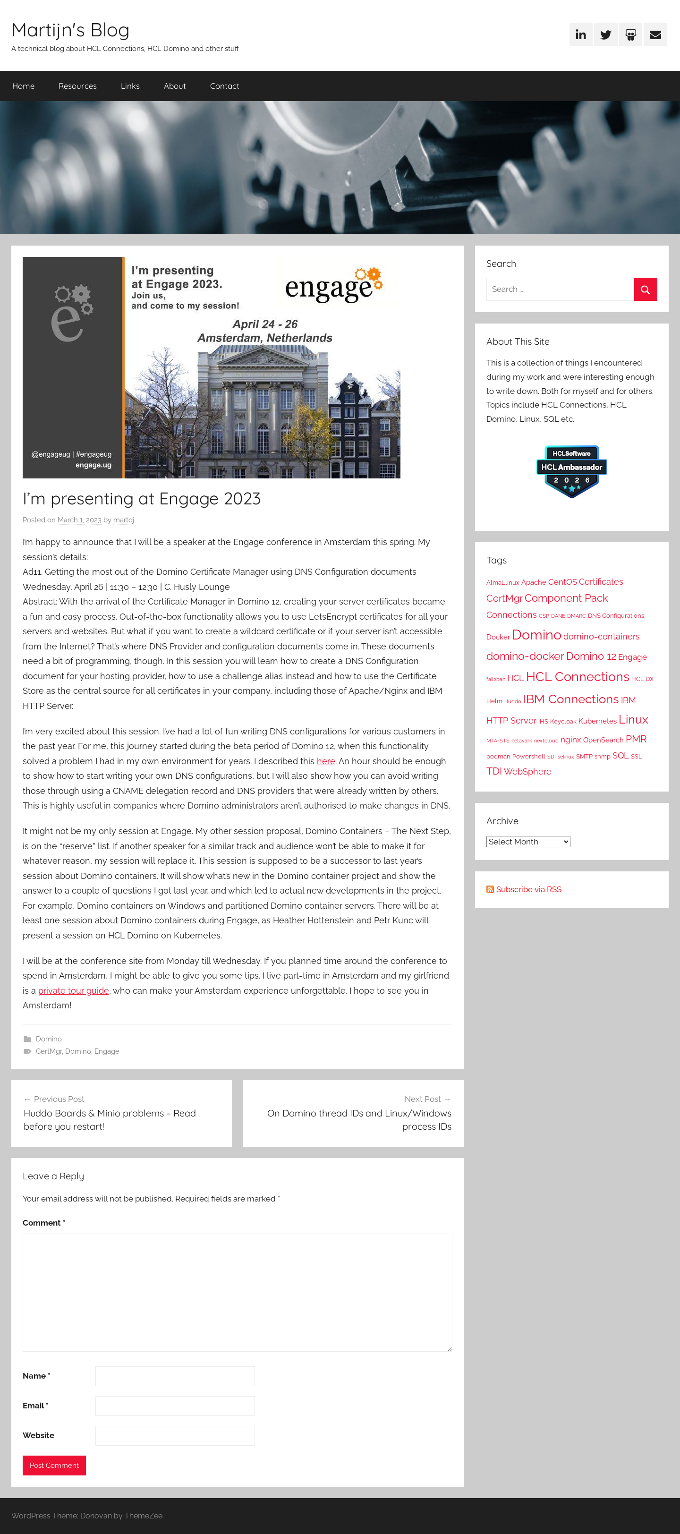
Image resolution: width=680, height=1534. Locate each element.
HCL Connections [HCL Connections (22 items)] (577, 676)
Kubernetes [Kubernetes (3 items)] (597, 721)
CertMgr (49, 1051)
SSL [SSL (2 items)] (636, 756)
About (175, 86)
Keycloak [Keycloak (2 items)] (563, 721)
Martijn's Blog (70, 29)
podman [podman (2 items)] (498, 756)
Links (130, 86)
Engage (106, 1051)
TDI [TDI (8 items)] (494, 771)
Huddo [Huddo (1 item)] (512, 701)
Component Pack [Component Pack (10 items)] (566, 598)
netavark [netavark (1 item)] (521, 740)
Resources (78, 86)
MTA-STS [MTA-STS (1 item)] (498, 740)
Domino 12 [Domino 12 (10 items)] (591, 656)
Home (23, 86)
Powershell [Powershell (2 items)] (528, 756)
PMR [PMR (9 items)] (636, 739)
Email (36, 1405)
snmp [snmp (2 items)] (603, 756)
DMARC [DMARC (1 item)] (576, 616)
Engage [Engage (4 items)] (632, 657)
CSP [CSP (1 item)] (544, 616)
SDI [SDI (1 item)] (551, 756)
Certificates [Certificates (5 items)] (601, 582)
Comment (44, 1222)
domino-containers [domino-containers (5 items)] (601, 636)
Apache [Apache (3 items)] (533, 582)
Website (38, 1435)
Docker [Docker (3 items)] (498, 637)
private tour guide (73, 991)
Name (37, 1376)
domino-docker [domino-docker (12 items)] (525, 655)
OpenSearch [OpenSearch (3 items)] (603, 740)
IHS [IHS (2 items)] (543, 721)
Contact (224, 86)
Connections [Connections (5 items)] (511, 615)
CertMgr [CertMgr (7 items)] (504, 598)
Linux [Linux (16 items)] (633, 719)
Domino (49, 1039)
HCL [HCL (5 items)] (515, 678)
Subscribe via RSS (528, 889)
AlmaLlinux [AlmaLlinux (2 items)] (502, 582)
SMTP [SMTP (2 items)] (584, 756)
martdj (123, 520)
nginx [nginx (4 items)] (571, 739)
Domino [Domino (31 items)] (536, 634)
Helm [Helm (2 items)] (494, 701)
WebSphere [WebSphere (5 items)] (528, 771)
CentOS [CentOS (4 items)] (562, 582)
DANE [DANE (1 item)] (558, 616)
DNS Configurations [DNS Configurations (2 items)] (616, 615)
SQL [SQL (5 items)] (620, 755)
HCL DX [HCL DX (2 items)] (642, 678)
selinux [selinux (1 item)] (566, 756)
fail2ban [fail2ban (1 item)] (495, 679)
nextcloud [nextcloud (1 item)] (546, 740)
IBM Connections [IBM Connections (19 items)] (571, 698)
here (326, 761)
